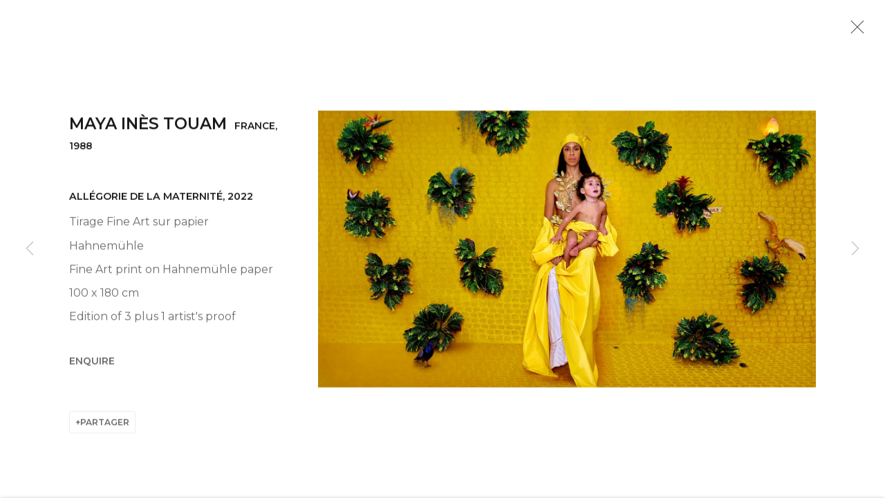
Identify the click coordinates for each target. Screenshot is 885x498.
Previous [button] (29, 249)
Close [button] (855, 31)
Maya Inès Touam (148, 128)
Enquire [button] (92, 365)
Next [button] (855, 249)
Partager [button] (104, 426)
